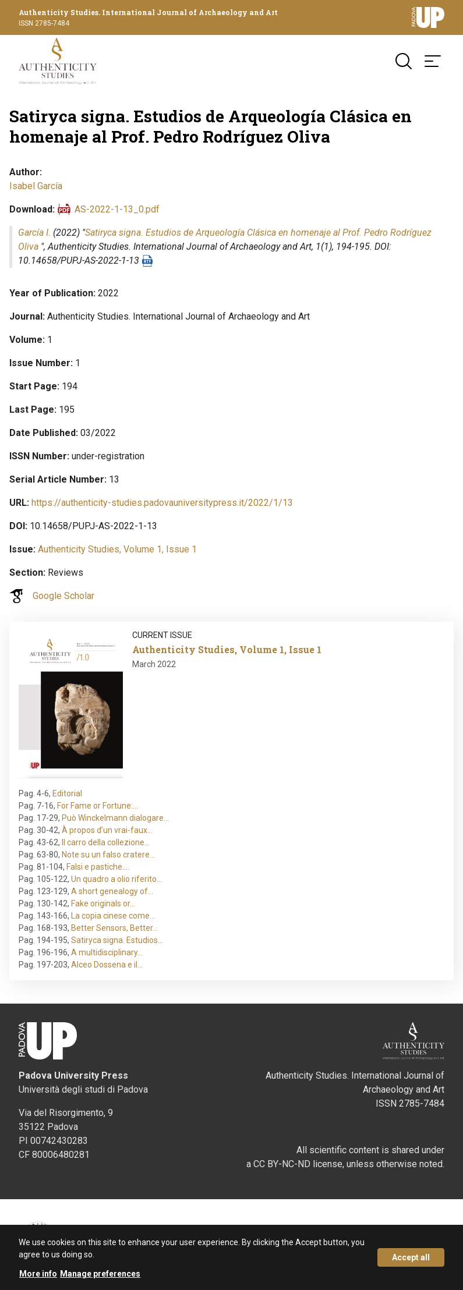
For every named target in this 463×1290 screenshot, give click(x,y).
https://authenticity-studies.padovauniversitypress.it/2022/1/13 (162, 502)
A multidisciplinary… (107, 952)
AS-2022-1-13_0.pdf (117, 209)
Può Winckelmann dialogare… (115, 818)
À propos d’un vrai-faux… (107, 830)
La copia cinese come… (113, 915)
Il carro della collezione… (106, 842)
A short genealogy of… (112, 891)
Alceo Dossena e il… (107, 964)
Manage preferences (100, 1273)
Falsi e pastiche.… (97, 866)
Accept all (411, 1257)
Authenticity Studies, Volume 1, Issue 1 (117, 549)
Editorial (67, 793)
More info (38, 1273)
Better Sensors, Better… (114, 928)
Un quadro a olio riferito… (116, 879)
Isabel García (35, 186)
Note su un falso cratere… (108, 854)
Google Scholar (63, 595)
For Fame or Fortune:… (97, 805)
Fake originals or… (103, 903)
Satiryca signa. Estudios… (117, 940)
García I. (34, 232)
